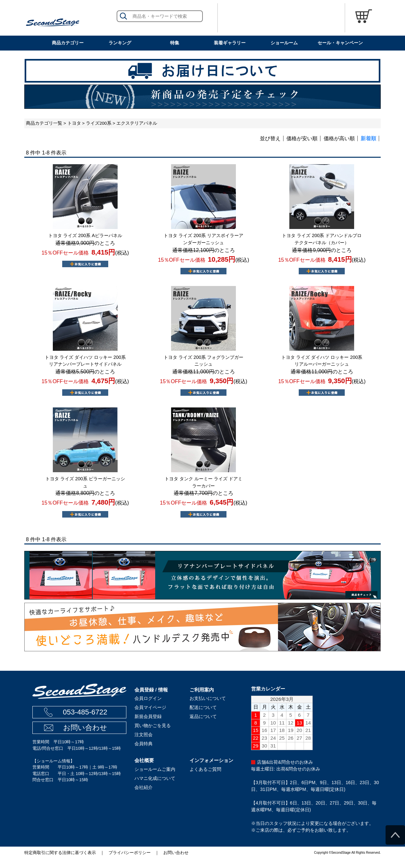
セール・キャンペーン (340, 42)
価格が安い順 (302, 138)
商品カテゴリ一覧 (44, 123)
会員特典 (143, 743)
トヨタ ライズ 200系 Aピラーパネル (85, 235)
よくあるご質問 (205, 769)
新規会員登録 (148, 716)
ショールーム (284, 42)
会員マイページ (150, 707)
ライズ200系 (98, 123)
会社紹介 (143, 787)
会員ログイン (148, 698)
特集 (174, 42)
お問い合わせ (85, 728)
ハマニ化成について (154, 778)
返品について (203, 716)
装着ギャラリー (230, 42)
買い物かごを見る (152, 725)
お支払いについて (208, 698)
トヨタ (74, 123)
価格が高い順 (339, 138)
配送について (203, 707)
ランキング (120, 42)
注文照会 (143, 734)
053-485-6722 (85, 712)
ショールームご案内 (154, 769)
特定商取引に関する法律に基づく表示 (60, 852)
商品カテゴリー (68, 42)
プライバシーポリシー (130, 852)
